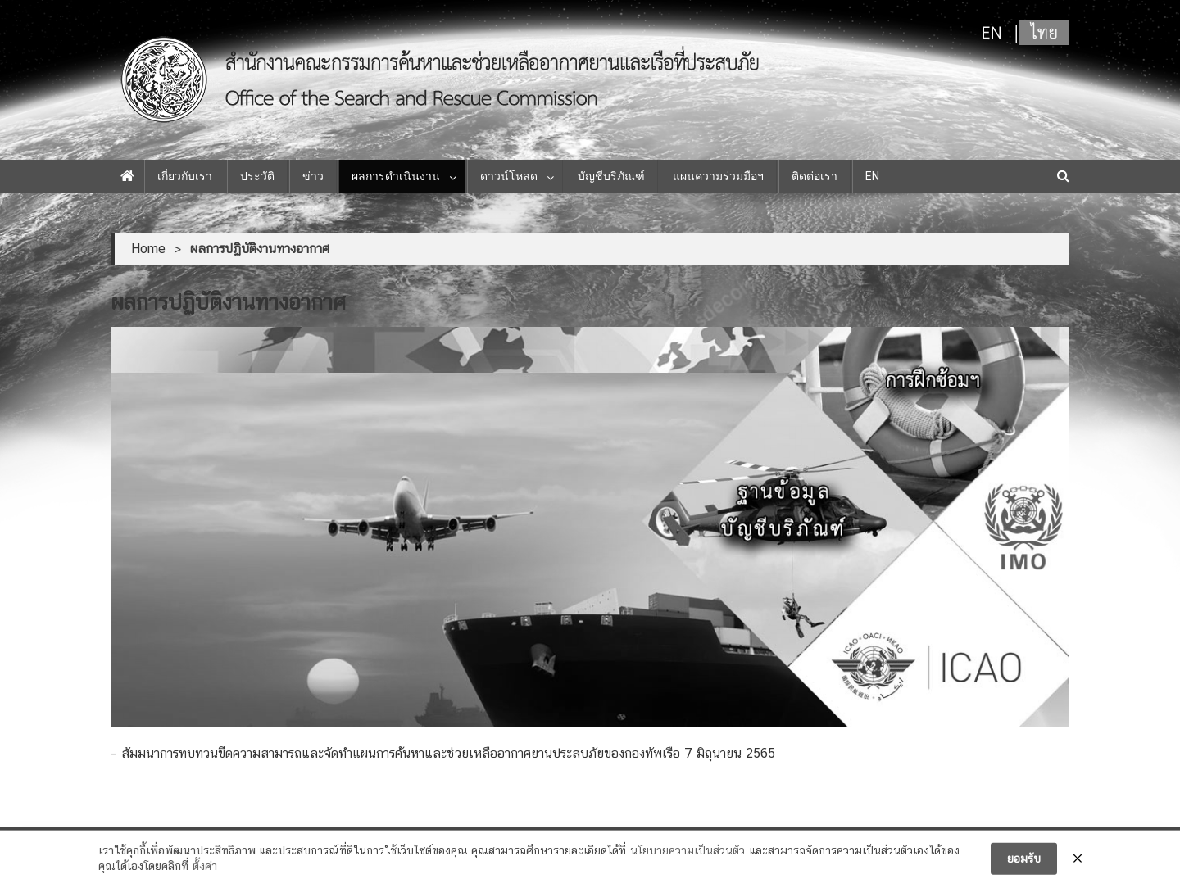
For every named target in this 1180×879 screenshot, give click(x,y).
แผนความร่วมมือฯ (718, 176)
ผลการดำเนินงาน (396, 176)
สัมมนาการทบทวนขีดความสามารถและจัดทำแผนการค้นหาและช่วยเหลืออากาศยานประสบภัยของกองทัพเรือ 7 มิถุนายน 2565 (448, 753)
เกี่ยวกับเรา (184, 176)
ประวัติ (257, 176)
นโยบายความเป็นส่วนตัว (687, 855)
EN (872, 176)
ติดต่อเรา (814, 176)
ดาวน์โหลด (509, 176)
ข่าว (313, 176)
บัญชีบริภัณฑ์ (611, 176)
